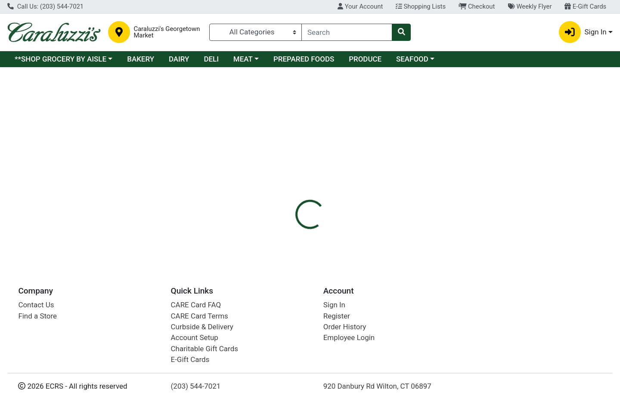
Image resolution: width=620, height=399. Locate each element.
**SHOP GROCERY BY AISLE (60, 59)
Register (336, 316)
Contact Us (36, 304)
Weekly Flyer (530, 6)
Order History (344, 326)
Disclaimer (323, 129)
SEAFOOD (412, 59)
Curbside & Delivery (202, 326)
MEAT (243, 59)
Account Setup (194, 337)
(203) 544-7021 (196, 386)
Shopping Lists (421, 6)
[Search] (346, 32)
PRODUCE (365, 59)
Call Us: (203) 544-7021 (45, 6)
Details (282, 129)
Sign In (334, 304)
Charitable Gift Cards (204, 348)
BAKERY (140, 59)
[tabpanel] (439, 167)
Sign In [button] (583, 32)
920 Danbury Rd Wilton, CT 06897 (377, 386)
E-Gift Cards (585, 6)
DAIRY (179, 59)
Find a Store (37, 316)
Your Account (360, 6)
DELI (211, 59)
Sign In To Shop (526, 97)
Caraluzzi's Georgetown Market (166, 32)
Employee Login (349, 337)
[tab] (282, 128)
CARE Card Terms (199, 316)
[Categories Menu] (255, 32)
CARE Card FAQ (196, 304)
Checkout (477, 6)
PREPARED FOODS (303, 59)
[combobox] (346, 32)
